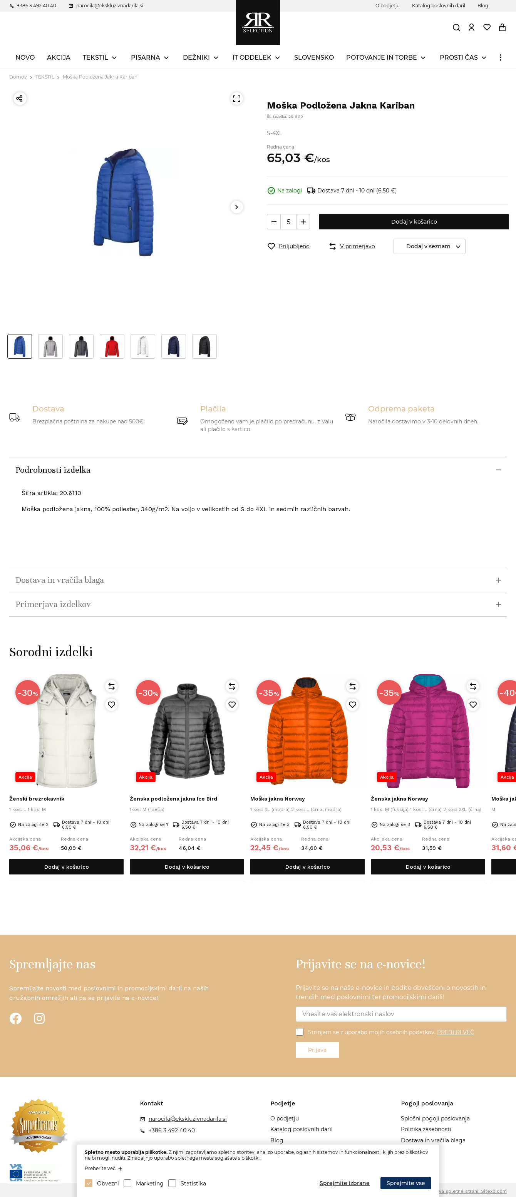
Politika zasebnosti (426, 1129)
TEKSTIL (95, 57)
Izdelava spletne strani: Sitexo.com (466, 1191)
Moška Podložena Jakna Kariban (100, 77)
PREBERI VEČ (455, 1032)
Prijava (317, 1050)
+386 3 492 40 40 (36, 5)
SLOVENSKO (314, 57)
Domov (18, 77)
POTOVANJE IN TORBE (381, 57)
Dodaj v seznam (435, 246)
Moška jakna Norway (277, 799)
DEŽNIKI (196, 57)
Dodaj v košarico (414, 221)
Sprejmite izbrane (345, 1183)
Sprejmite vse (406, 1183)
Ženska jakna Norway (399, 799)
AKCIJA (58, 57)
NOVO (25, 57)
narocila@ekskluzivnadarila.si (109, 5)
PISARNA (145, 57)
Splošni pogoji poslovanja (435, 1118)
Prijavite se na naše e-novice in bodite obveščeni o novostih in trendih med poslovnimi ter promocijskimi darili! (391, 992)
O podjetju (387, 5)
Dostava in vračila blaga (433, 1140)
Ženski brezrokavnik (36, 799)
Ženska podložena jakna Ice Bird (173, 799)
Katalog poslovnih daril (438, 5)
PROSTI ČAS (459, 57)
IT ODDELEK (252, 57)
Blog (482, 5)
